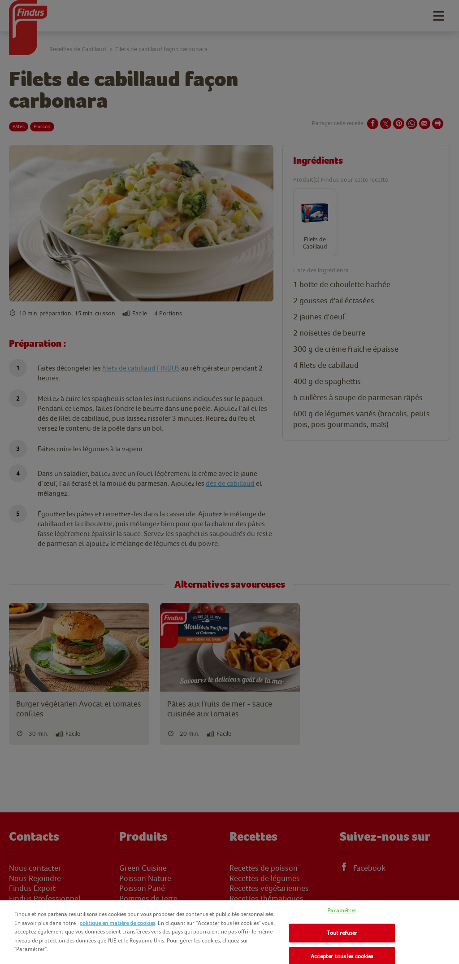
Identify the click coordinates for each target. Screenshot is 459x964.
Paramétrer (341, 910)
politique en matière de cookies (117, 923)
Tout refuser (342, 932)
